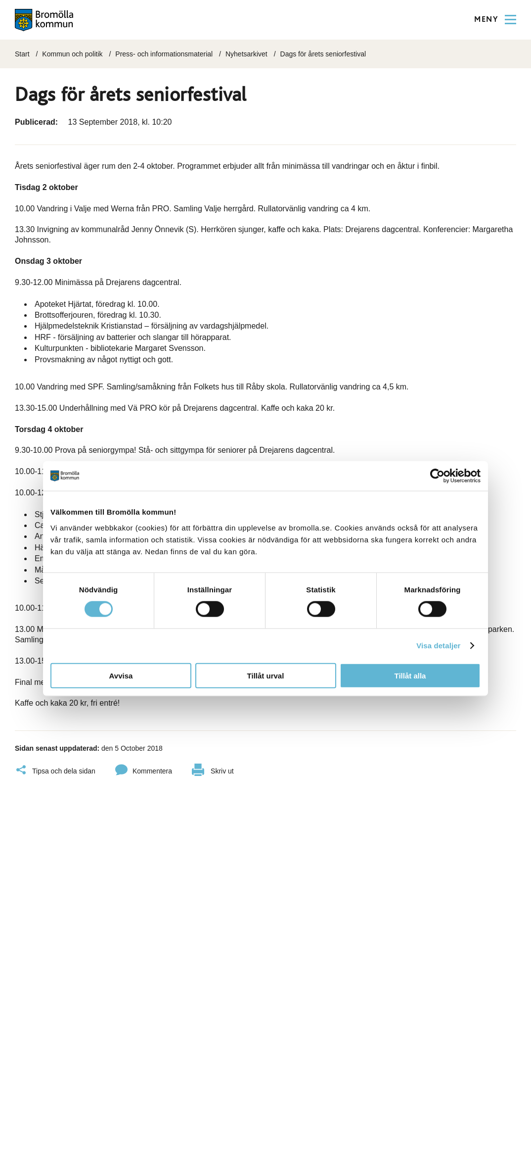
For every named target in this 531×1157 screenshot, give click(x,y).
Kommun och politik (72, 54)
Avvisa (121, 675)
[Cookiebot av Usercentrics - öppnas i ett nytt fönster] (437, 476)
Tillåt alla (410, 675)
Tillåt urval (265, 675)
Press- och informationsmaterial (164, 54)
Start (22, 54)
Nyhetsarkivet (246, 54)
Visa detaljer (438, 645)
